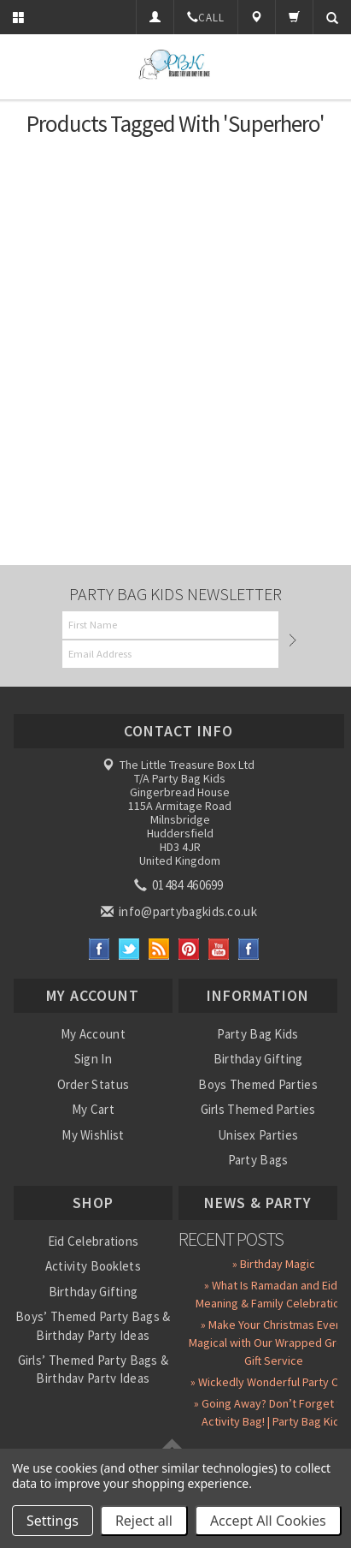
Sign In (93, 1059)
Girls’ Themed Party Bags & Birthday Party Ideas (93, 1369)
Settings (52, 1520)
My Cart (93, 1109)
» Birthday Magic (273, 1263)
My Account (93, 1034)
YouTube (219, 949)
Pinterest (189, 949)
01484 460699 (180, 885)
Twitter (129, 949)
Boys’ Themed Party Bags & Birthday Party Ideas (93, 1325)
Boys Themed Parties (258, 1084)
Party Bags (258, 1160)
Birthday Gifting (258, 1059)
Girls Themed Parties (258, 1109)
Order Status (93, 1084)
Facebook (99, 949)
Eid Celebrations (93, 1241)
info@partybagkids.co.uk (180, 911)
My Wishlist (92, 1135)
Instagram (249, 949)
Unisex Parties (258, 1135)
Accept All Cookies (268, 1520)
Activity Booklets (93, 1266)
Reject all (144, 1520)
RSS (159, 949)
